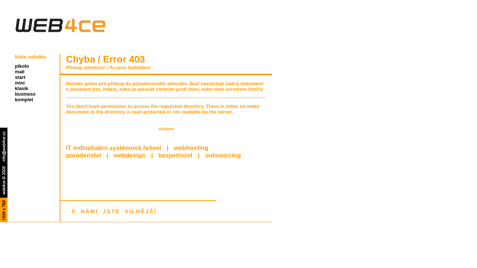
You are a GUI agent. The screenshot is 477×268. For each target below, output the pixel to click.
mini (20, 83)
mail (20, 71)
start (20, 77)
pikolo (22, 66)
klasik (21, 88)
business (25, 94)
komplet (24, 99)
